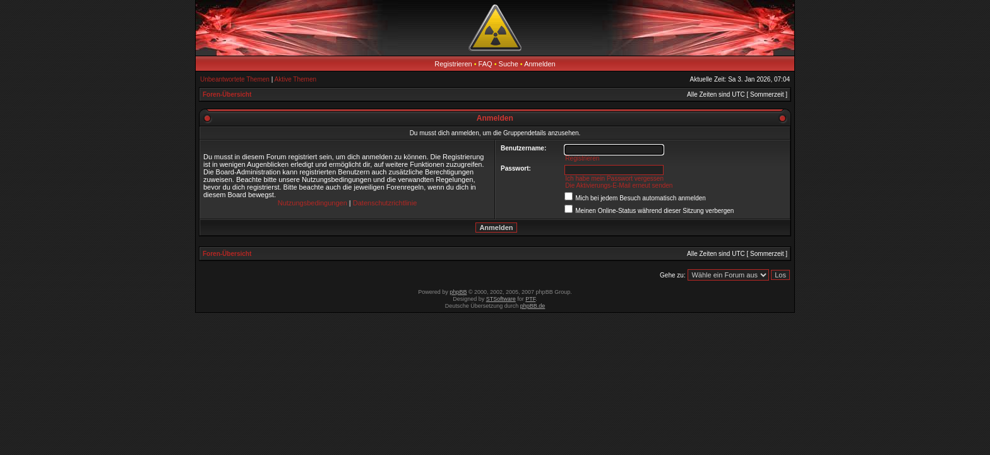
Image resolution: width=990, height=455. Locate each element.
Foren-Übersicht (227, 94)
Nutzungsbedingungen (312, 203)
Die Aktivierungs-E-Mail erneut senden (618, 185)
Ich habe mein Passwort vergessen (614, 178)
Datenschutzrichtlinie (385, 203)
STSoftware (501, 299)
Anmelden (540, 64)
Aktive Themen (296, 79)
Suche (508, 64)
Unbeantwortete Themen (235, 79)
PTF (530, 299)
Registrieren (453, 64)
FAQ (485, 64)
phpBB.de (533, 306)
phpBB (458, 292)
